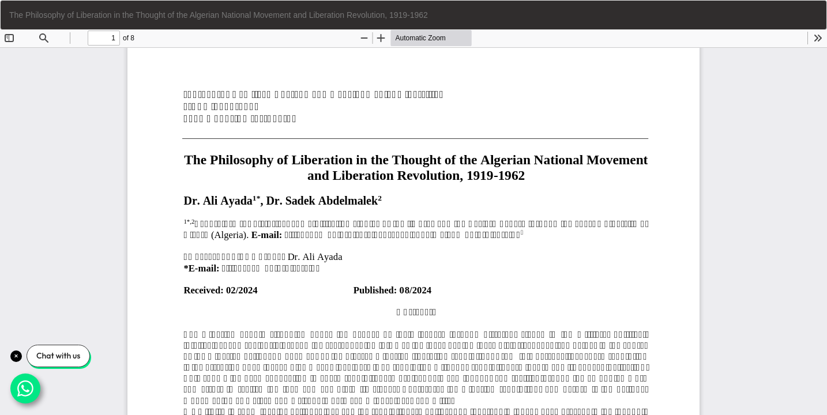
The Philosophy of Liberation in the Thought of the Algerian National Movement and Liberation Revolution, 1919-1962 (218, 15)
